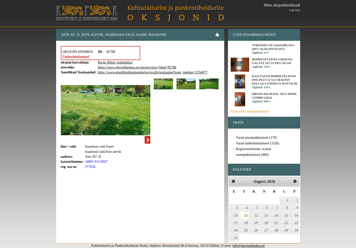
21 (276, 223)
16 (296, 215)
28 (276, 230)
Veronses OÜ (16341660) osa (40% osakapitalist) (273, 47)
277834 (90, 167)
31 (236, 238)
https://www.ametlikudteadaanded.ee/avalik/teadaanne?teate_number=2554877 (153, 72)
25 (246, 230)
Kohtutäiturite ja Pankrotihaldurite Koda (86, 13)
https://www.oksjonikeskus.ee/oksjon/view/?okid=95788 (137, 67)
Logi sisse (294, 9)
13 (266, 215)
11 (246, 215)
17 (236, 223)
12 (256, 215)
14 (276, 215)
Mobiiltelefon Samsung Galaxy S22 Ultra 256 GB (272, 61)
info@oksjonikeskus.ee (248, 246)
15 (286, 215)
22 (286, 223)
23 (296, 223)
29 (286, 230)
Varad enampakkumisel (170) (256, 137)
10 (236, 215)
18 (246, 223)
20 (266, 223)
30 (296, 230)
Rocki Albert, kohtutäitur (115, 62)
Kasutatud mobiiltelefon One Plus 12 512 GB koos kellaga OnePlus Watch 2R (274, 79)
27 (266, 230)
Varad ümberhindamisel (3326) (257, 143)
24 (236, 230)
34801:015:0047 (96, 161)
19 (256, 223)
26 (256, 230)
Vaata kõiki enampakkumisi (250, 111)
